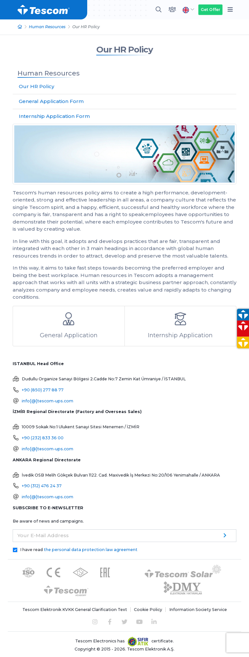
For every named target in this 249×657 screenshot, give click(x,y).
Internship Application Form (54, 116)
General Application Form (51, 101)
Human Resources (47, 26)
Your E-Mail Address (43, 535)
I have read (78, 549)
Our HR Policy (124, 49)
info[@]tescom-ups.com (47, 400)
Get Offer (210, 9)
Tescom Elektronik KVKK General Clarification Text (74, 609)
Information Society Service (198, 609)
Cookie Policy (148, 609)
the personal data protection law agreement (90, 549)
